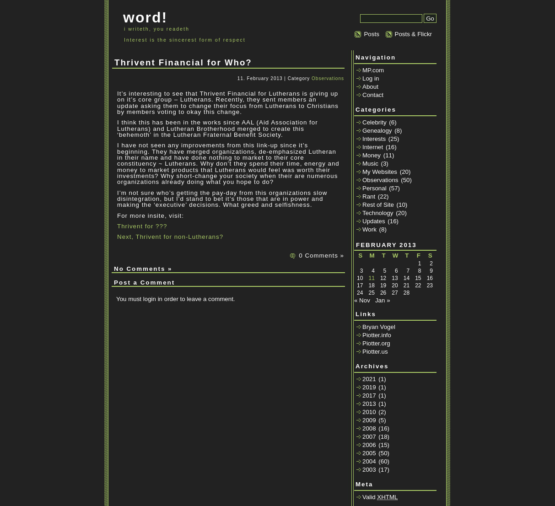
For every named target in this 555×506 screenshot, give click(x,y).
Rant (368, 196)
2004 (369, 461)
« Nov (362, 300)
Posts (371, 34)
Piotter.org (376, 343)
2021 (369, 379)
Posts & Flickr (413, 34)
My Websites (379, 171)
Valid (380, 497)
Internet (372, 147)
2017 (369, 395)
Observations (328, 78)
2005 (369, 453)
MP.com (373, 70)
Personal (374, 188)
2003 (369, 469)
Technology (377, 213)
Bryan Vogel (378, 326)
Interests (374, 138)
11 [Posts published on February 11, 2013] (371, 278)
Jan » (382, 300)
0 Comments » (321, 255)
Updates (373, 221)
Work (369, 229)
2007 (369, 436)
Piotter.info (376, 335)
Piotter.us (375, 351)
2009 (369, 420)
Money (371, 155)
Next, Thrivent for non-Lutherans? (170, 236)
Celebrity (374, 122)
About (370, 86)
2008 (369, 428)
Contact (372, 95)
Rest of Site (378, 204)
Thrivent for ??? (142, 226)
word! (145, 17)
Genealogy (377, 130)
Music (370, 163)
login (149, 299)
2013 (369, 403)
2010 (369, 412)
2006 (369, 444)
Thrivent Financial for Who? (183, 62)
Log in (370, 78)
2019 (369, 387)
